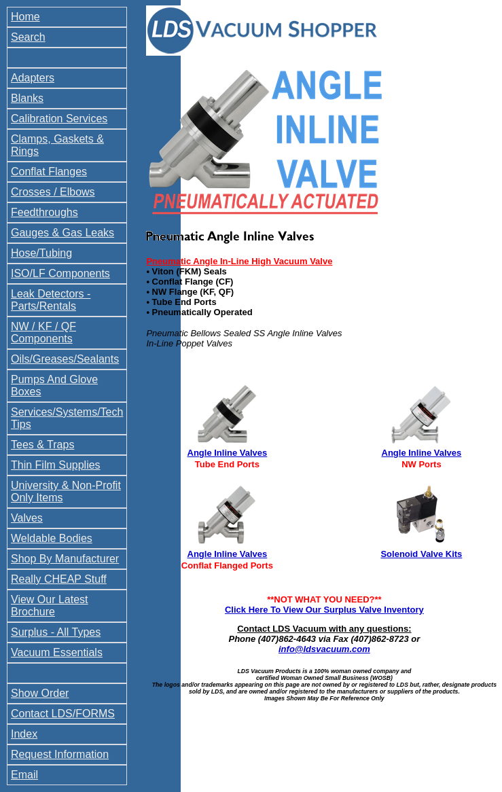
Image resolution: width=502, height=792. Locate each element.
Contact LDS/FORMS (63, 713)
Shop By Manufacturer (65, 558)
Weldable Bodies (51, 538)
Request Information (60, 754)
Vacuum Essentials (57, 652)
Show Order (40, 693)
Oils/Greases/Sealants (65, 359)
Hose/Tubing (41, 253)
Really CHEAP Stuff (59, 579)
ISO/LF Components (60, 273)
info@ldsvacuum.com (324, 649)
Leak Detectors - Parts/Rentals (50, 300)
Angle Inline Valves (227, 453)
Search (28, 37)
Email (24, 774)
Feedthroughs (44, 212)
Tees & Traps (42, 444)
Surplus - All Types (56, 632)
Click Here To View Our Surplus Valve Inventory (324, 610)
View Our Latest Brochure (49, 605)
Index (24, 734)
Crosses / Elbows (53, 192)
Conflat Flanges (49, 171)
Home (25, 16)
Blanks (27, 98)
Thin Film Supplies (56, 465)
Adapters (32, 78)
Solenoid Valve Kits (421, 554)
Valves (27, 518)
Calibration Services (59, 118)
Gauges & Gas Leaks (62, 232)
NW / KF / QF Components (43, 332)
